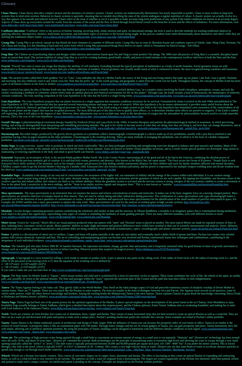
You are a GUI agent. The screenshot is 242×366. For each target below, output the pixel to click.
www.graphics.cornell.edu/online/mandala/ (24, 217)
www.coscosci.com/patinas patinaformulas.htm (131, 240)
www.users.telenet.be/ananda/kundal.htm (80, 187)
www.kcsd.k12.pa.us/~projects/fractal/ (22, 72)
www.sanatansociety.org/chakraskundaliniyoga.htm (29, 187)
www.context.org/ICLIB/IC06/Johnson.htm (66, 36)
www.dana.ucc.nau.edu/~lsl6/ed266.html (112, 36)
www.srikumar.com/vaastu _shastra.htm (22, 331)
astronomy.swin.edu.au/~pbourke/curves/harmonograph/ (43, 140)
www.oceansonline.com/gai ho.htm (73, 116)
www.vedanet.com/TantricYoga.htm (115, 308)
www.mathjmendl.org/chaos (60, 25)
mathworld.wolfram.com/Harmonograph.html (100, 140)
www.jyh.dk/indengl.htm (62, 217)
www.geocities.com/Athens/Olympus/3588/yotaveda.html (125, 296)
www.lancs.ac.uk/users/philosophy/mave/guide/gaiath (202, 95)
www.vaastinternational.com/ (217, 328)
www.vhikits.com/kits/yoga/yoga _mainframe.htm (122, 151)
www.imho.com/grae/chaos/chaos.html (97, 25)
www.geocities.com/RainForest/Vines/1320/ (124, 83)
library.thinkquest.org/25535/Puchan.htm (158, 249)
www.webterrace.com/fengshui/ (18, 60)
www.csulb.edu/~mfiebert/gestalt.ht (117, 128)
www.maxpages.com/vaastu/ (61, 331)
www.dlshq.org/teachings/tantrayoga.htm (73, 308)
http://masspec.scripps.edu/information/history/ (147, 205)
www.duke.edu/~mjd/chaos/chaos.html (22, 25)
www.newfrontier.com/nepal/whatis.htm (70, 296)
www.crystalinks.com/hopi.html (18, 281)
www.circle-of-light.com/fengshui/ (55, 60)
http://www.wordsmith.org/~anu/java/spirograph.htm (80, 270)
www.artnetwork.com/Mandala (93, 217)
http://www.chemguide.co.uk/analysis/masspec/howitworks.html (85, 205)
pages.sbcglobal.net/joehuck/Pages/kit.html (214, 228)
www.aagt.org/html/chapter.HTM (78, 128)
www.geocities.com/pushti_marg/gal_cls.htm (91, 169)
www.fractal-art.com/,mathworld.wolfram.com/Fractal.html (76, 72)
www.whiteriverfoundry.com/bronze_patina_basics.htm (75, 240)
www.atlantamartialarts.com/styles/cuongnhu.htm (28, 48)
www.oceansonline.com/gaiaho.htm (152, 95)
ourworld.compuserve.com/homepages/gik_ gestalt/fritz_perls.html (173, 128)
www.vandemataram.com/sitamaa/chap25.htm (41, 169)
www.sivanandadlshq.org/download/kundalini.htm (201, 184)
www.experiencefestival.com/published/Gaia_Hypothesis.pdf (70, 281)
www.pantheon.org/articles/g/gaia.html (78, 83)
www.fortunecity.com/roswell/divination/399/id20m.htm (31, 252)
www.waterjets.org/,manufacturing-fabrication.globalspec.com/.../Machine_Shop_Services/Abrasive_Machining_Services (129, 349)
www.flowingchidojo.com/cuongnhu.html (78, 48)
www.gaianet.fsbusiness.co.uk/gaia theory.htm (118, 116)
